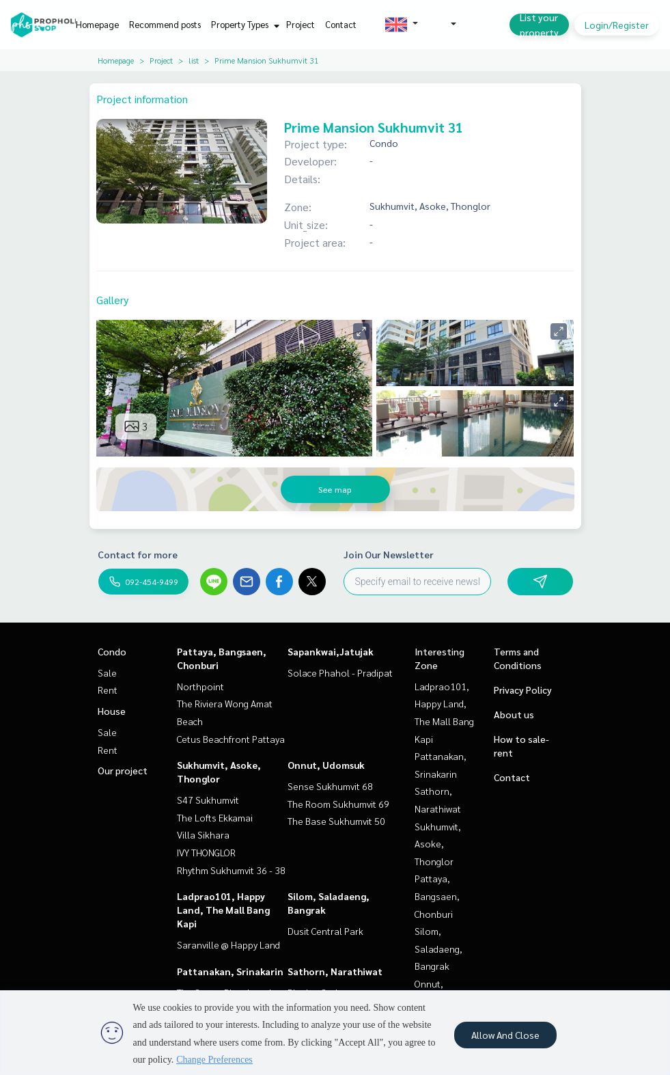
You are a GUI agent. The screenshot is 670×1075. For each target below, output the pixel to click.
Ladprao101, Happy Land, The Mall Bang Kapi (223, 909)
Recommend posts (165, 24)
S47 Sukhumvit (208, 799)
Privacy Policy (523, 689)
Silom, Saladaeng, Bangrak (438, 948)
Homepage (97, 24)
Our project (123, 770)
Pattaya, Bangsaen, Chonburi (437, 895)
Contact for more (138, 554)
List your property (539, 24)
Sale (107, 672)
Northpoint (200, 686)
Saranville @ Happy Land (228, 944)
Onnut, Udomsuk (326, 765)
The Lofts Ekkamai (215, 817)
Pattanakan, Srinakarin (230, 971)
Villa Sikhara (203, 834)
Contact (341, 24)
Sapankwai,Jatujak (331, 651)
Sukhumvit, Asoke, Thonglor (438, 843)
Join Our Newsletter (389, 554)
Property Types (243, 24)
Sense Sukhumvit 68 (330, 786)
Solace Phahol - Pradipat (340, 672)
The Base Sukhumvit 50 (336, 821)
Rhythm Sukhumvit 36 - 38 (231, 870)
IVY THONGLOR (206, 852)
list (194, 60)
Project (300, 24)
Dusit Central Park (325, 931)
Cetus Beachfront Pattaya (231, 739)
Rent (107, 689)
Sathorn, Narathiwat (335, 971)
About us (514, 714)
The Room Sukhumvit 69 (338, 804)
